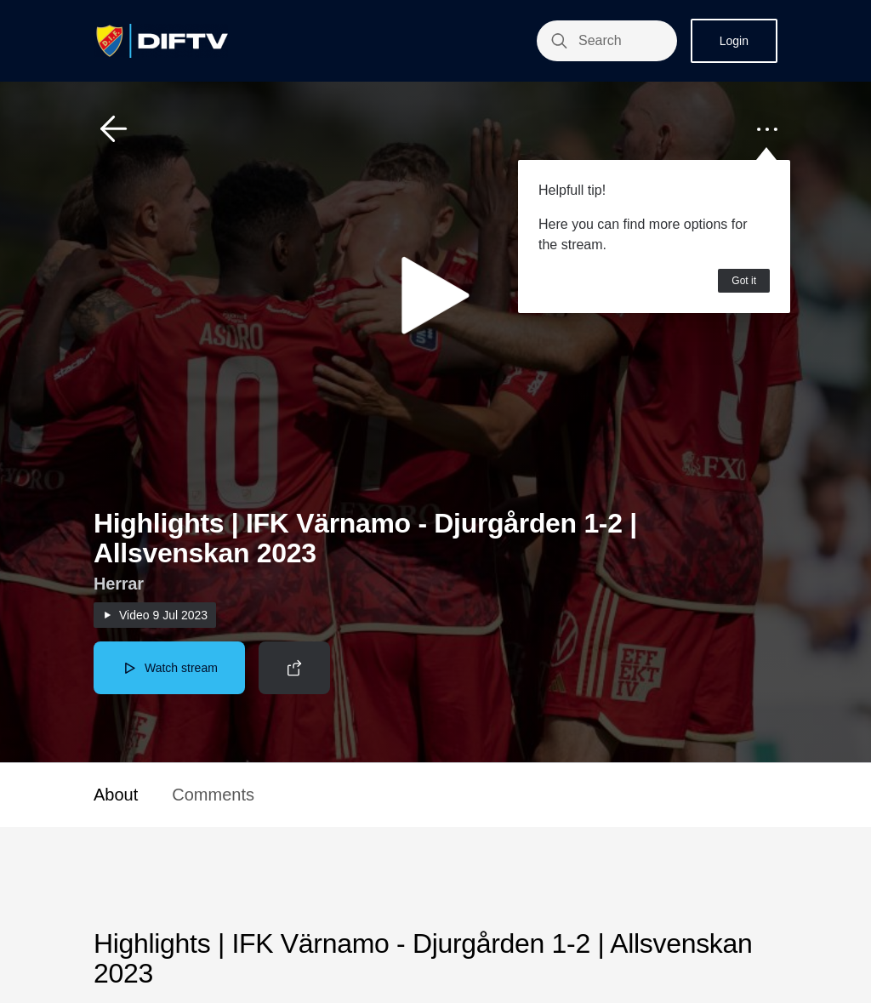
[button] (114, 129)
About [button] (116, 794)
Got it (744, 281)
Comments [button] (213, 794)
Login (734, 41)
